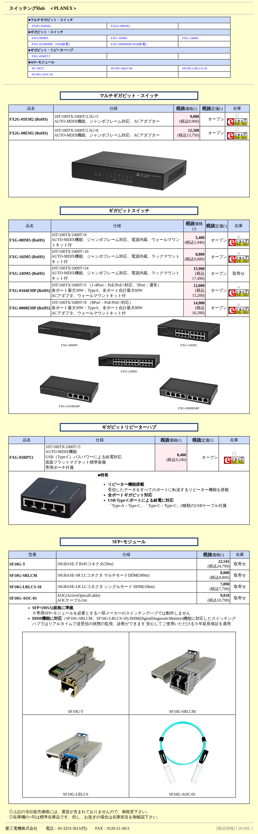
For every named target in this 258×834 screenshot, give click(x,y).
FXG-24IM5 (189, 38)
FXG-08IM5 (38, 38)
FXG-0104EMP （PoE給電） (50, 44)
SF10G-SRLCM (120, 68)
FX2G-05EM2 (39, 26)
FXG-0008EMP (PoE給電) (127, 44)
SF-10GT (36, 68)
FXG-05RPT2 (39, 56)
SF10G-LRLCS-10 (193, 68)
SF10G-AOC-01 (40, 74)
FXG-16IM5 (117, 38)
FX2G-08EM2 (119, 26)
